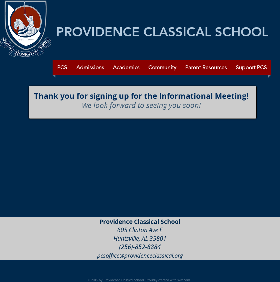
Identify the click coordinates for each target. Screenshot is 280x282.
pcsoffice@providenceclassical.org (140, 255)
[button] (162, 67)
